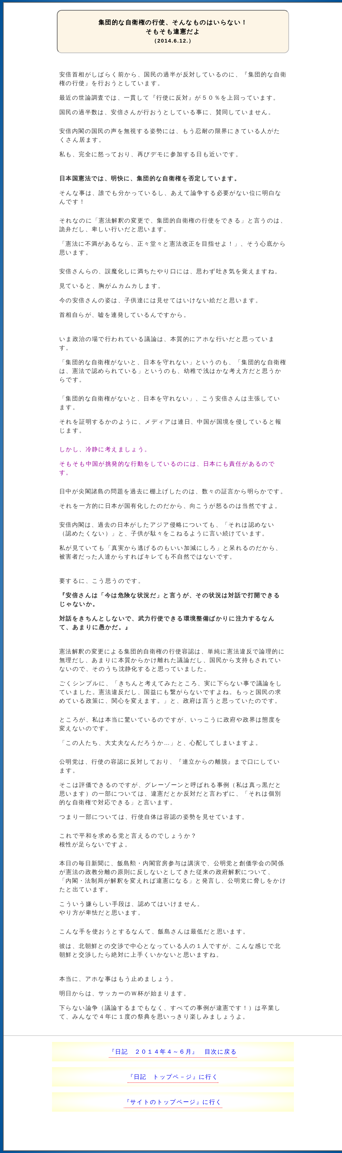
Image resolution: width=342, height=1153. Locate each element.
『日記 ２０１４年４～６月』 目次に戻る (173, 1051)
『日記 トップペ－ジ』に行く (173, 1076)
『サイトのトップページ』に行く (173, 1102)
